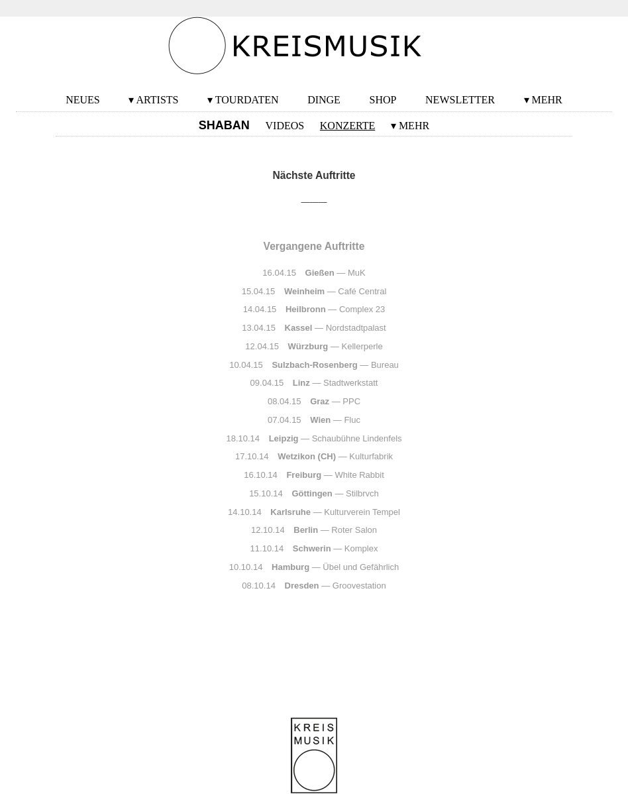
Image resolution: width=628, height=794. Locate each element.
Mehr (547, 99)
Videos (285, 125)
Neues (83, 99)
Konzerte (347, 125)
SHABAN (224, 125)
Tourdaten (247, 99)
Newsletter (460, 99)
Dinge (323, 99)
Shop (383, 99)
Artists (157, 99)
